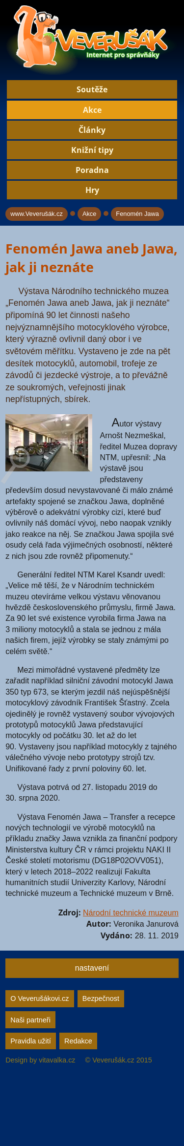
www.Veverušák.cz (36, 213)
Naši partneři (30, 1020)
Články (92, 130)
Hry (92, 190)
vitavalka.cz (57, 1060)
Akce (92, 110)
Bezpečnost (100, 998)
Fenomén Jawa (137, 213)
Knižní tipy (92, 150)
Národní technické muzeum (131, 913)
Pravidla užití (30, 1041)
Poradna (92, 170)
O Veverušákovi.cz (39, 998)
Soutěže (92, 89)
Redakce (78, 1041)
